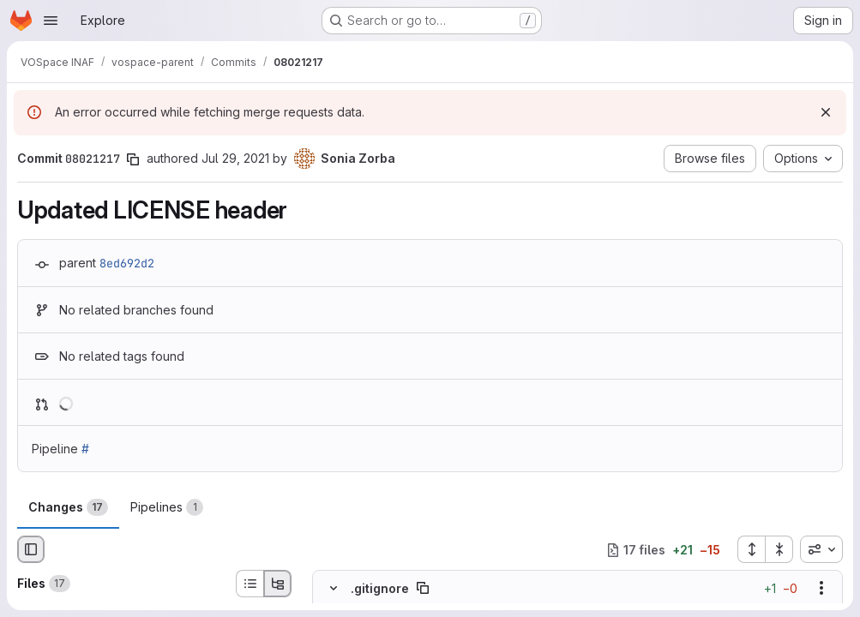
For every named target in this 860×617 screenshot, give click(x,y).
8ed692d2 (126, 263)
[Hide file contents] (333, 588)
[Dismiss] (825, 112)
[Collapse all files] (779, 549)
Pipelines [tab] (166, 507)
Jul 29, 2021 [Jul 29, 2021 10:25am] (235, 158)
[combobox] (821, 549)
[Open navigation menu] (50, 20)
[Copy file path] (422, 588)
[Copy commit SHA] (133, 159)
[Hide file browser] (31, 549)
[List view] (249, 583)
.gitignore (380, 588)
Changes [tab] (68, 507)
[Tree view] (278, 583)
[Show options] (821, 588)
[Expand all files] (751, 549)
